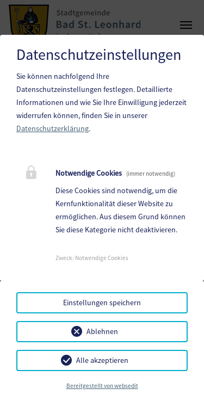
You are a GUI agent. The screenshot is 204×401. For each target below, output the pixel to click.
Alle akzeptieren (102, 360)
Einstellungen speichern (102, 302)
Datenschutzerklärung (52, 128)
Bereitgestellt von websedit (102, 386)
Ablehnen (102, 331)
